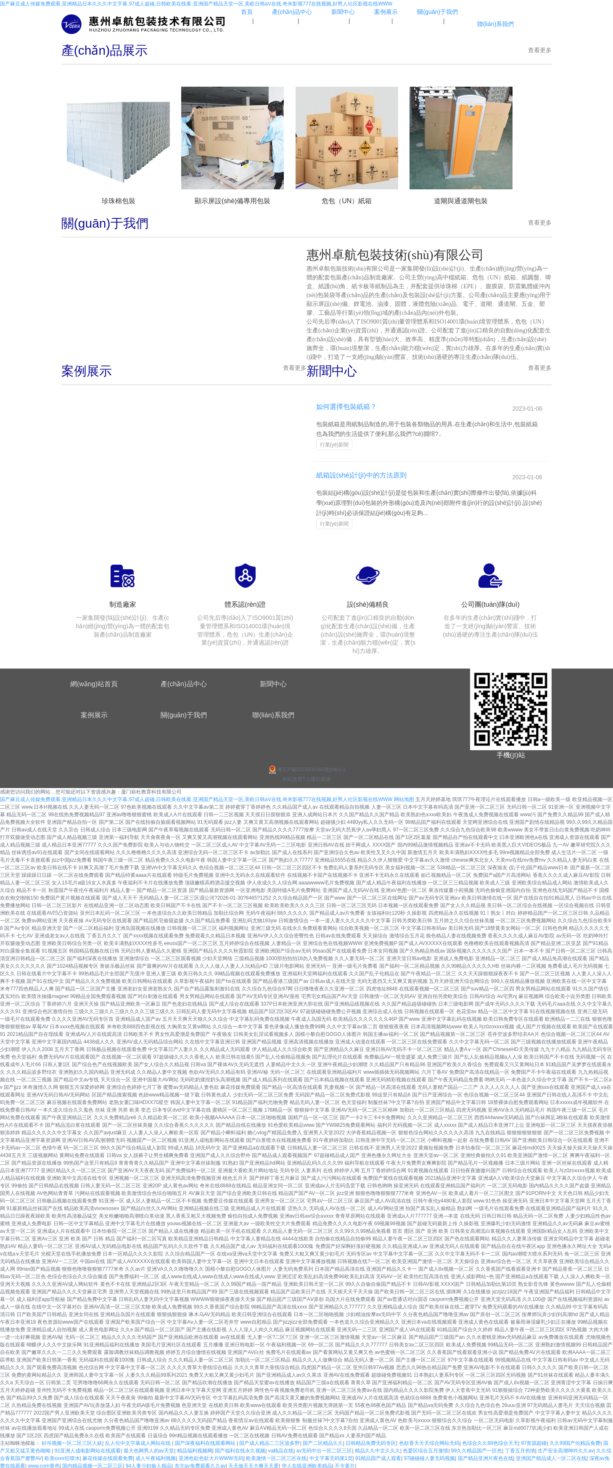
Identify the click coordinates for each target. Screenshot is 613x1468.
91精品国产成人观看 (378, 1457)
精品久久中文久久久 (377, 1449)
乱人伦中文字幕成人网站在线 (138, 1441)
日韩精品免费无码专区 (371, 1441)
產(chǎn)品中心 (183, 681)
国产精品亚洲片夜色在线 (485, 1457)
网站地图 (404, 798)
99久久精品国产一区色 (476, 1449)
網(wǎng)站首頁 (94, 681)
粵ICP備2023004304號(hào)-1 (306, 768)
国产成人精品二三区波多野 (269, 1441)
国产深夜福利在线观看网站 (206, 1441)
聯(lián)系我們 (273, 713)
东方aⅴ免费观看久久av (200, 1464)
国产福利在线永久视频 (240, 1449)
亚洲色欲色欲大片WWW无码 (211, 1457)
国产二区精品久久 (323, 1441)
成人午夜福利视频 (155, 1457)
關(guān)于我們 (184, 713)
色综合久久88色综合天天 (490, 1441)
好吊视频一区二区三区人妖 (72, 1441)
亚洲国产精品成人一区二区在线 (551, 1457)
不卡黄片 (345, 1464)
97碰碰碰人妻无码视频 (429, 1457)
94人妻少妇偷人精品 (149, 1464)
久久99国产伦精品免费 (575, 1441)
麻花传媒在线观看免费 (107, 1457)
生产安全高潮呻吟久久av (566, 1449)
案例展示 (94, 713)
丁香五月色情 (520, 1449)
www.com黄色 (43, 1464)
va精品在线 (281, 1449)
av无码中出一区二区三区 (324, 1449)
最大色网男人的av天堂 (149, 1449)
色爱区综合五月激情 (425, 1449)
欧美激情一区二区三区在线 (276, 1457)
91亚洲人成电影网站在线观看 (88, 1449)
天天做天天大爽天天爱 (253, 1464)
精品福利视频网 (194, 1449)
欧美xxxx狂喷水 (62, 1457)
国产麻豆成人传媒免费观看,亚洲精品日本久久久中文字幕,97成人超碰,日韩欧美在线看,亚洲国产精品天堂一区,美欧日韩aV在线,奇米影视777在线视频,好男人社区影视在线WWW (196, 4)
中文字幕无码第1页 (331, 1457)
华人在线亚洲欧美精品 (307, 1464)
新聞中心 (273, 681)
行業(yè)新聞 (333, 444)
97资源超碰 (534, 1441)
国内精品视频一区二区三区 (92, 1464)
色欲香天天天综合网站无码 (429, 1441)
